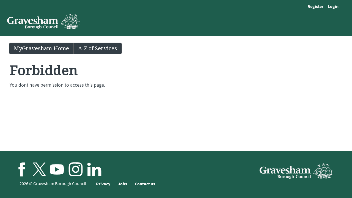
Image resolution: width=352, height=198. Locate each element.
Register (315, 6)
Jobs (122, 183)
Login (333, 6)
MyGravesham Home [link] (41, 48)
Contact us (145, 183)
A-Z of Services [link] (97, 48)
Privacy (103, 183)
